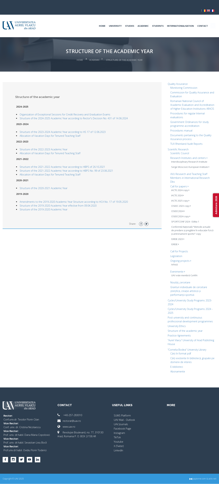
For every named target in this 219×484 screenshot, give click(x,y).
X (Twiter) (119, 442)
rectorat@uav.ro (71, 417)
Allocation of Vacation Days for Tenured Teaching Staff (54, 128)
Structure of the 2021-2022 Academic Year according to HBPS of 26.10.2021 (67, 159)
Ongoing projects (178, 257)
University (111, 20)
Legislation (174, 252)
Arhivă (172, 260)
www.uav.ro (69, 423)
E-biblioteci (174, 363)
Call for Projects (177, 247)
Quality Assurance (176, 76)
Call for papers (177, 182)
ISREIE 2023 (175, 235)
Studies (125, 20)
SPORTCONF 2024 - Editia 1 (183, 217)
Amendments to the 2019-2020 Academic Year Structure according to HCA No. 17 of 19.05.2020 (78, 194)
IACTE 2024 (175, 191)
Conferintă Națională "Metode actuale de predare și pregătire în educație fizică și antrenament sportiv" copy (188, 227)
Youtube (118, 438)
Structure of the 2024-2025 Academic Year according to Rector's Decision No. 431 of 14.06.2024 (78, 110)
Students (153, 20)
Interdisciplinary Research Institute (187, 158)
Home (98, 20)
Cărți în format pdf (178, 349)
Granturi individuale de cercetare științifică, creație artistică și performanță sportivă (186, 287)
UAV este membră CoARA (182, 271)
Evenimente (175, 268)
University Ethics (175, 322)
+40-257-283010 (72, 411)
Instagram (119, 429)
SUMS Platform (122, 411)
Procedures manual (179, 127)
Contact (198, 20)
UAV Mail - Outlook (124, 416)
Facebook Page (122, 425)
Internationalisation (176, 20)
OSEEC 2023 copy (179, 202)
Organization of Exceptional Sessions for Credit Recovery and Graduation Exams (69, 107)
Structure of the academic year (183, 327)
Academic (138, 20)
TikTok (117, 433)
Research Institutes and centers (186, 154)
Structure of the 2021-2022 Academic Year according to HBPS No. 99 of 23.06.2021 (71, 163)
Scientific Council (177, 149)
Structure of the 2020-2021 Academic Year (48, 180)
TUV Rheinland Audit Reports (184, 140)
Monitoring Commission (181, 80)
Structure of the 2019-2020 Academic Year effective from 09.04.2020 (62, 198)
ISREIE (173, 240)
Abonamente (175, 367)
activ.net (208, 478)
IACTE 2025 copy (178, 197)
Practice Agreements (177, 331)
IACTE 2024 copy (178, 186)
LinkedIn (118, 446)
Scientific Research (176, 145)
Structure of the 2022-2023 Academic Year (48, 142)
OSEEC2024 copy (178, 212)
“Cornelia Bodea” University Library (185, 346)
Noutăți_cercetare (178, 278)
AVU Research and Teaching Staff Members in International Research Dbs (188, 174)
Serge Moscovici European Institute (188, 163)
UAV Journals (121, 420)
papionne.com (193, 478)
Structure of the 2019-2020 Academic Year (48, 202)
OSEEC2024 (175, 207)
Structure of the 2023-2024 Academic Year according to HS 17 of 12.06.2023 (67, 124)
